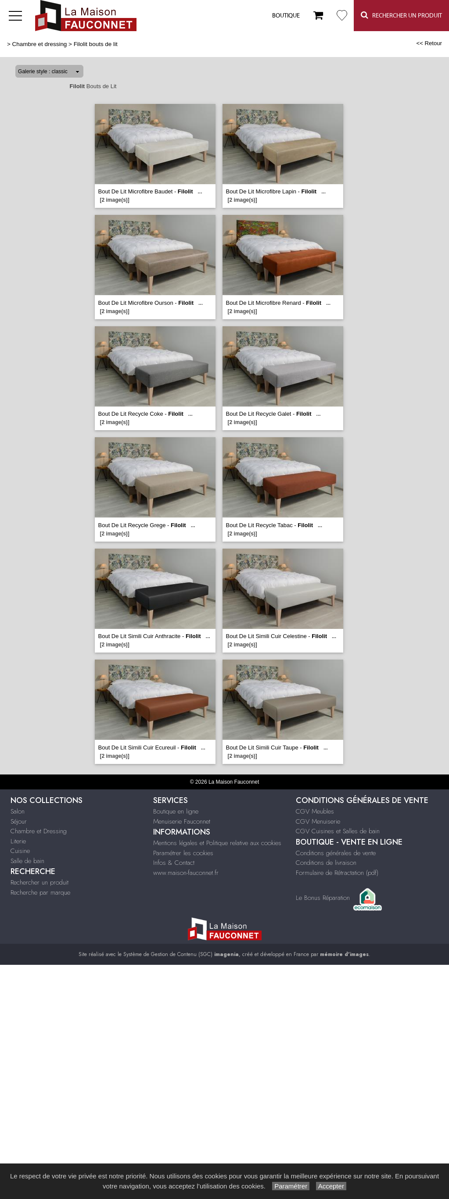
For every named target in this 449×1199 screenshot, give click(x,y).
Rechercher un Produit (401, 15)
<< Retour (429, 43)
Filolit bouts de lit (96, 44)
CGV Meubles (315, 811)
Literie (18, 841)
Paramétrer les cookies (183, 853)
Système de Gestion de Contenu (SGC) (181, 954)
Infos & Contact (173, 862)
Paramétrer (291, 1186)
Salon (18, 811)
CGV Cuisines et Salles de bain (338, 831)
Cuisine (20, 851)
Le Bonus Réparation (323, 897)
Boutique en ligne (175, 811)
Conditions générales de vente (336, 853)
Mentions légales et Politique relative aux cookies (217, 843)
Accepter (331, 1186)
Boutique (286, 15)
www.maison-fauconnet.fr (186, 873)
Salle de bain (27, 861)
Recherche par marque (40, 892)
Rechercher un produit (39, 882)
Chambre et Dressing (39, 831)
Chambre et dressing (39, 44)
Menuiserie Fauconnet (181, 821)
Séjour (19, 821)
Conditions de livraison (326, 862)
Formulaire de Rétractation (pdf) (337, 873)
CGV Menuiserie (318, 821)
